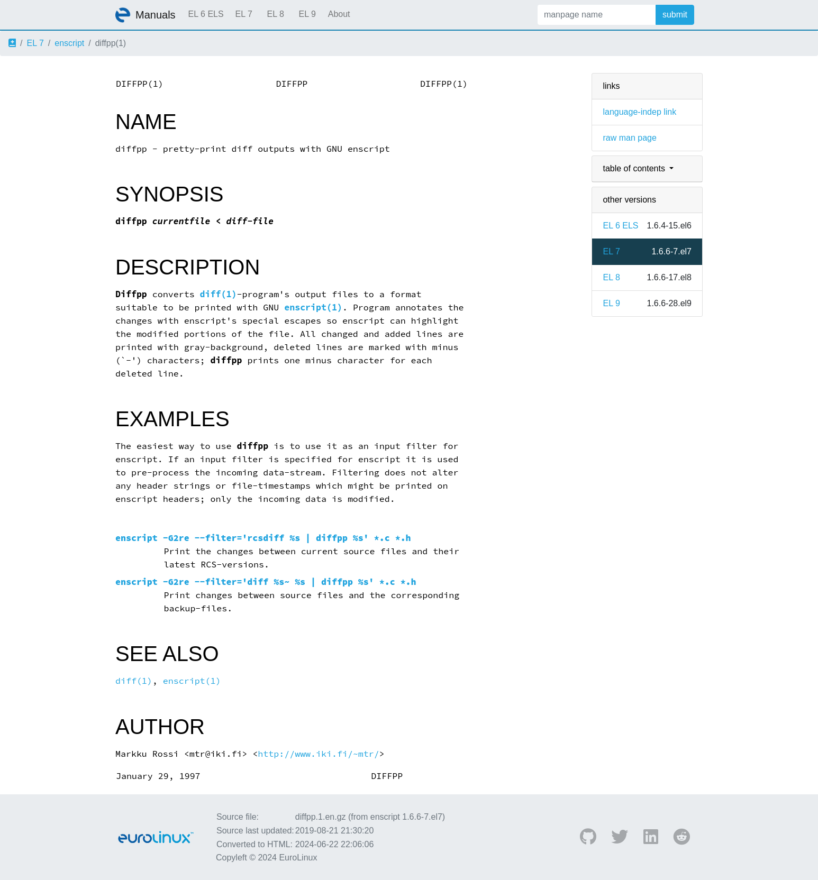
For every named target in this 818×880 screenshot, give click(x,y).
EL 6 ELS (206, 14)
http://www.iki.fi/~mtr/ (318, 753)
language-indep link (639, 111)
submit (674, 14)
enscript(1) (313, 307)
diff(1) (218, 294)
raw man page (629, 137)
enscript (69, 43)
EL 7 (243, 14)
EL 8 (275, 14)
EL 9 (306, 14)
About (339, 14)
